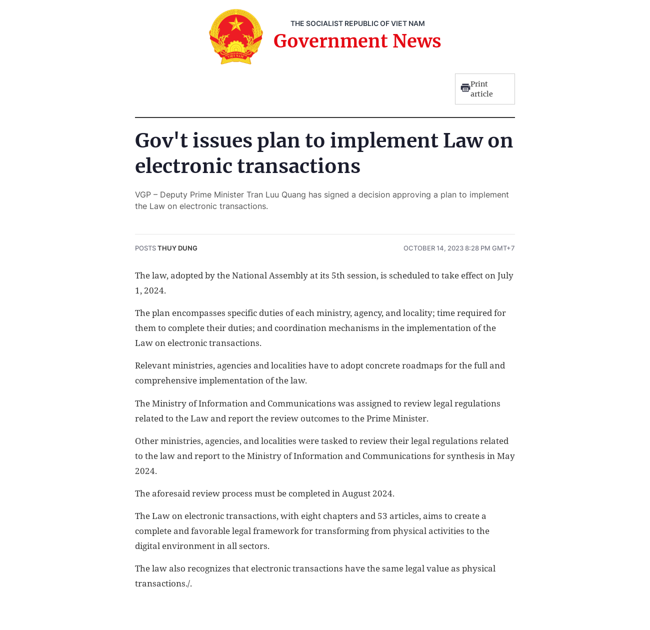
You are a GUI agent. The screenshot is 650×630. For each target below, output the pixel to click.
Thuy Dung (178, 248)
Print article (476, 89)
